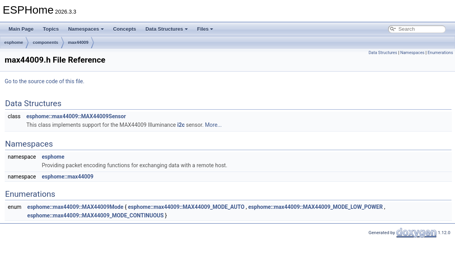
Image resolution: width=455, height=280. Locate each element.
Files (205, 29)
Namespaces (86, 29)
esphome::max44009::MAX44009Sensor (76, 116)
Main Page (21, 29)
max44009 (78, 42)
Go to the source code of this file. (44, 81)
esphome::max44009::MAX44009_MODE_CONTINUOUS (95, 215)
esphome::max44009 (67, 176)
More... (213, 125)
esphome (13, 42)
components (45, 42)
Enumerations (440, 52)
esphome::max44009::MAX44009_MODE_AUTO (186, 207)
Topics (51, 29)
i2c (181, 125)
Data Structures (166, 29)
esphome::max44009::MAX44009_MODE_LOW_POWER (315, 207)
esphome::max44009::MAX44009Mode (75, 207)
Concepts (124, 29)
